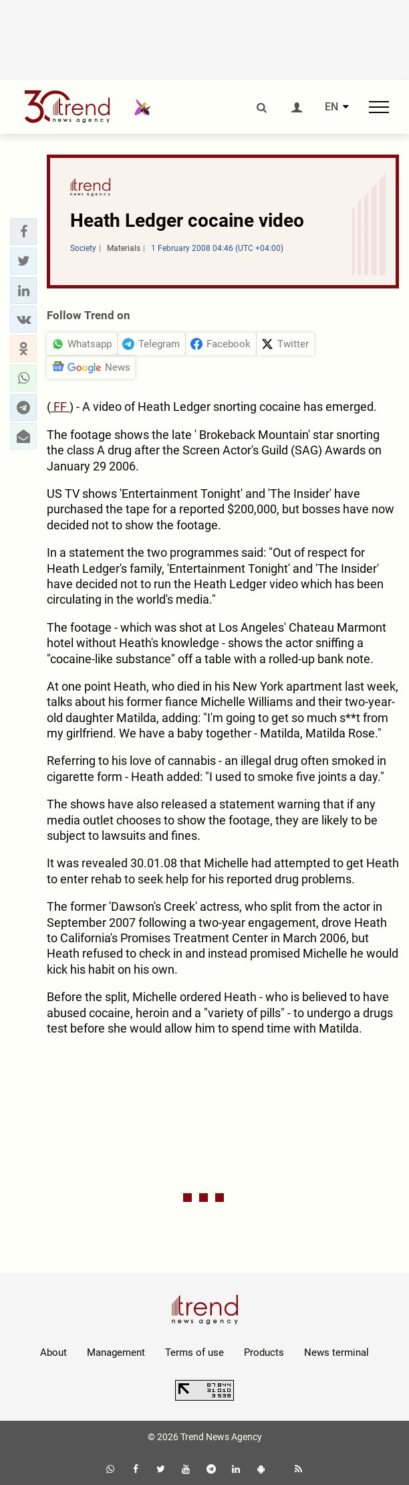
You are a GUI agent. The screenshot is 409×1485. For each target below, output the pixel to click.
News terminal (336, 1352)
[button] (23, 231)
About (53, 1352)
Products (264, 1352)
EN (331, 107)
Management (116, 1352)
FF (60, 407)
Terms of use (194, 1352)
